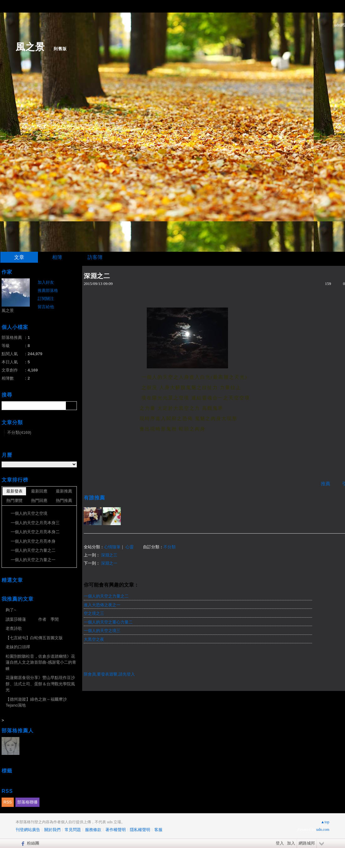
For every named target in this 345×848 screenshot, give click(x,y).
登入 (280, 843)
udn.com (322, 829)
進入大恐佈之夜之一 (102, 605)
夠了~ (11, 610)
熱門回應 (39, 500)
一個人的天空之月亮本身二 (35, 531)
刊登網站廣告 (28, 829)
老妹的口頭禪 (18, 647)
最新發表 (14, 491)
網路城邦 (307, 843)
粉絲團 (33, 843)
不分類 (169, 547)
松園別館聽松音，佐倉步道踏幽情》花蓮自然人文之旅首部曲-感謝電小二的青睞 (41, 662)
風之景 (30, 47)
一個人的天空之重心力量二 (108, 622)
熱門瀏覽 (14, 500)
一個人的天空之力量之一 (33, 559)
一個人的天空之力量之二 (106, 596)
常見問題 (73, 829)
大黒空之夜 (94, 639)
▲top (325, 822)
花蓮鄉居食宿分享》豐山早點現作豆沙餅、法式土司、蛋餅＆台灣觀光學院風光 (40, 683)
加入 (291, 843)
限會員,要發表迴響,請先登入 (109, 674)
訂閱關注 (46, 298)
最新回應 (39, 491)
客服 (158, 829)
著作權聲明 (115, 829)
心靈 (129, 547)
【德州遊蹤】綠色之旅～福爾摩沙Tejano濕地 (36, 702)
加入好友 (46, 282)
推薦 (325, 483)
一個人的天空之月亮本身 (33, 541)
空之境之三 (94, 613)
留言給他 (46, 306)
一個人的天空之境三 (102, 630)
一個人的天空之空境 (29, 513)
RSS (7, 802)
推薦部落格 (48, 290)
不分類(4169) (19, 432)
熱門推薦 (64, 500)
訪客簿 (95, 257)
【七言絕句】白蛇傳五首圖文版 (34, 637)
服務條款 (93, 829)
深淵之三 (109, 555)
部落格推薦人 (18, 730)
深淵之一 (109, 563)
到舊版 (60, 48)
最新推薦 (64, 491)
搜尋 (71, 405)
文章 (19, 257)
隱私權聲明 (140, 829)
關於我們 (52, 829)
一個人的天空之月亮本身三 (35, 522)
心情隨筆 (112, 547)
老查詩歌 (14, 628)
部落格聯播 (27, 802)
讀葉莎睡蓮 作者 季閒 (32, 619)
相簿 (57, 257)
